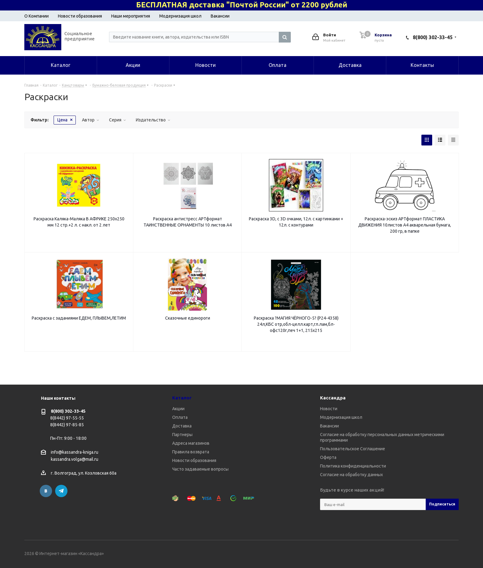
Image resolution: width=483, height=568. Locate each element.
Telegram (61, 491)
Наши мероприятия (130, 16)
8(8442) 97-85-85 (67, 424)
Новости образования (80, 16)
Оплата (180, 417)
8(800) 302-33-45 (433, 37)
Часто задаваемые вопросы (200, 469)
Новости (328, 408)
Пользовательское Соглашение (352, 448)
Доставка (182, 425)
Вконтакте (46, 491)
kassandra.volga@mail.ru (74, 459)
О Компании (36, 16)
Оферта (328, 457)
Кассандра (333, 397)
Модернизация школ (180, 16)
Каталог (182, 397)
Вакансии (220, 16)
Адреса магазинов (190, 443)
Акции (178, 408)
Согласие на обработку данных (351, 474)
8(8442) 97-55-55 (67, 417)
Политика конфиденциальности (353, 466)
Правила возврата (190, 451)
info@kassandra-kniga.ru (74, 452)
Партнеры (182, 434)
